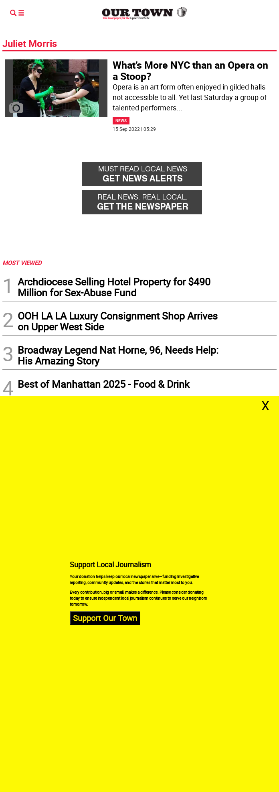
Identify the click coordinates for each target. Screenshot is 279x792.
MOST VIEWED (22, 263)
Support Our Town (105, 618)
